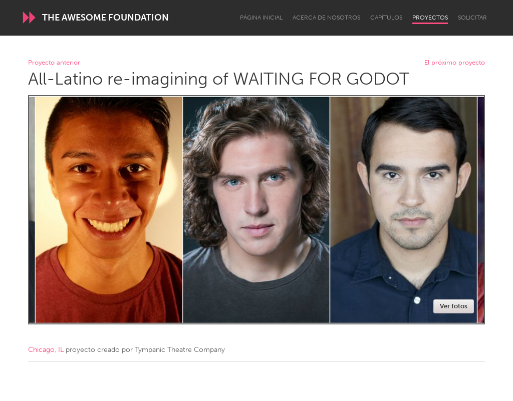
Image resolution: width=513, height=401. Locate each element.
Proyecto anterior (54, 63)
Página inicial (261, 17)
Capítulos (386, 17)
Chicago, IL (46, 349)
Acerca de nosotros (326, 17)
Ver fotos (453, 306)
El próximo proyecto (454, 63)
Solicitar (472, 17)
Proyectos (430, 17)
